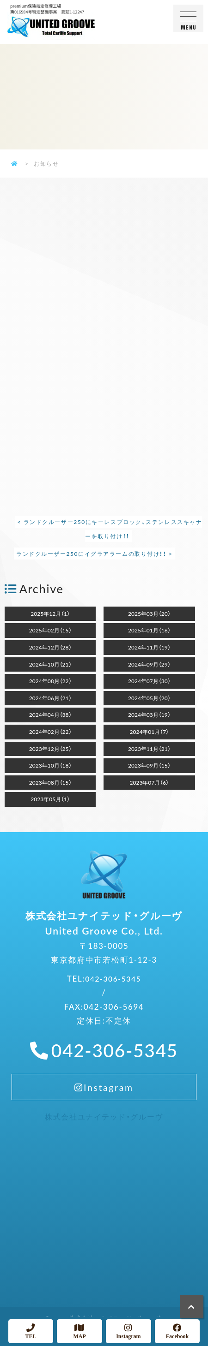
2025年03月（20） (149, 613)
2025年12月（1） (50, 613)
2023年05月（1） (50, 799)
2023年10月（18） (50, 765)
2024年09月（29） (149, 664)
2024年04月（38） (50, 714)
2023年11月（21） (149, 748)
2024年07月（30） (149, 681)
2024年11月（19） (149, 647)
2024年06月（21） (50, 698)
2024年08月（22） (50, 681)
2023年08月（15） (50, 782)
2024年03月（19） (149, 714)
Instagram (103, 1097)
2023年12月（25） (50, 748)
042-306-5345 (113, 985)
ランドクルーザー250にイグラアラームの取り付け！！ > (95, 553)
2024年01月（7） (149, 731)
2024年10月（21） (50, 664)
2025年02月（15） (50, 630)
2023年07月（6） (149, 782)
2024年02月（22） (50, 731)
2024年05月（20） (149, 698)
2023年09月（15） (149, 765)
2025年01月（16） (149, 630)
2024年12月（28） (50, 647)
